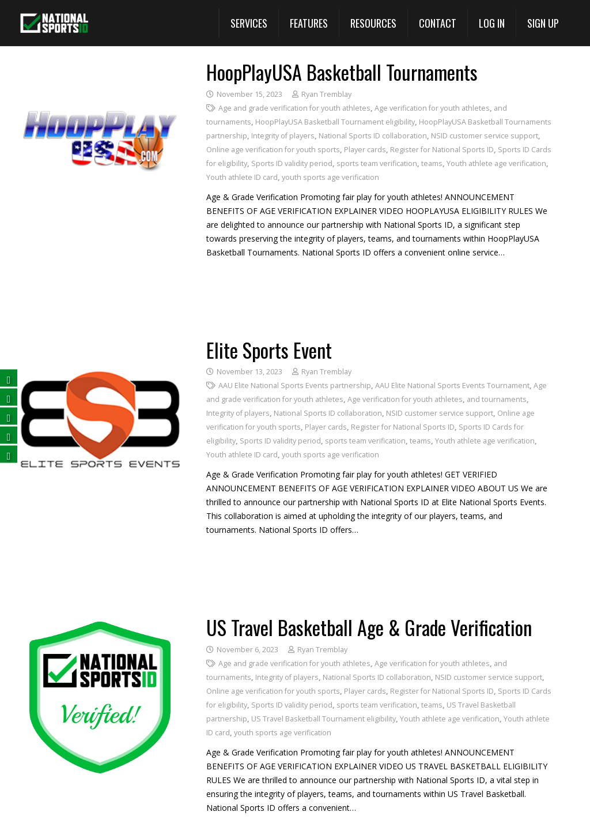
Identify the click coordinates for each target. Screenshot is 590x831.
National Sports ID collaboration (373, 136)
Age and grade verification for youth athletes (294, 108)
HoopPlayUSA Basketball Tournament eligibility (335, 122)
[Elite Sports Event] (100, 346)
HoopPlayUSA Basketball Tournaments (342, 72)
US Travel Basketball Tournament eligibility (323, 719)
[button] (248, 23)
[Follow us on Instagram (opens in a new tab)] (8, 453)
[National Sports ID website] (54, 23)
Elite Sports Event (269, 349)
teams (431, 163)
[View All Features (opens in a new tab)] (308, 23)
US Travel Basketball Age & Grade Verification (369, 627)
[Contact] (437, 23)
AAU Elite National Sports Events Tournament (452, 385)
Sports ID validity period (291, 163)
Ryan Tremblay (326, 94)
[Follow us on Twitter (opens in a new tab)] (8, 396)
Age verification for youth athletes (432, 108)
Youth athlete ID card (242, 177)
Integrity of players (283, 136)
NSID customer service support (484, 136)
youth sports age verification (330, 177)
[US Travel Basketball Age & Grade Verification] (100, 624)
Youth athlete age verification (496, 163)
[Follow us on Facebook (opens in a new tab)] (8, 377)
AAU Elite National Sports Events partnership (294, 385)
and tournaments (497, 399)
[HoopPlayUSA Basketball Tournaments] (100, 68)
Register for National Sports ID (442, 150)
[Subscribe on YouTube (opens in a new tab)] (8, 434)
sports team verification (376, 163)
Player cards (365, 150)
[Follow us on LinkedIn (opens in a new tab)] (8, 415)
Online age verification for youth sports (273, 150)
